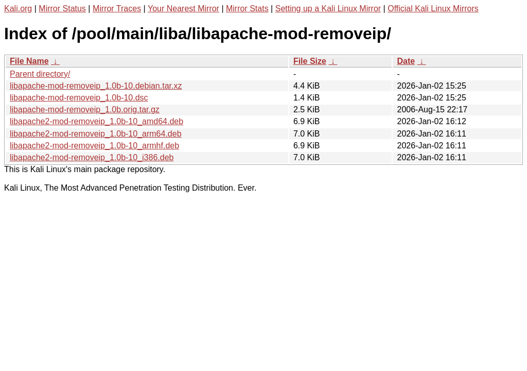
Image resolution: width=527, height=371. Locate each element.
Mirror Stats (247, 8)
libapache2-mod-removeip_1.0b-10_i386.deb (91, 157)
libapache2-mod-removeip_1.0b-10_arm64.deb (96, 133)
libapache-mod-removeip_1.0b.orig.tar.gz (85, 109)
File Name (29, 61)
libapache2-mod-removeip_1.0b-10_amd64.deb (96, 121)
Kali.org (18, 8)
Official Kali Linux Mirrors (433, 8)
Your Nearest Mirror (183, 8)
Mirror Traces (117, 8)
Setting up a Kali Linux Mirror (328, 8)
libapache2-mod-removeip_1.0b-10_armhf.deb (94, 145)
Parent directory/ (40, 74)
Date (406, 61)
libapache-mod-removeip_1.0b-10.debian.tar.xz (96, 85)
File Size (309, 61)
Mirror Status (62, 8)
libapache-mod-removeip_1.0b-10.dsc (79, 97)
